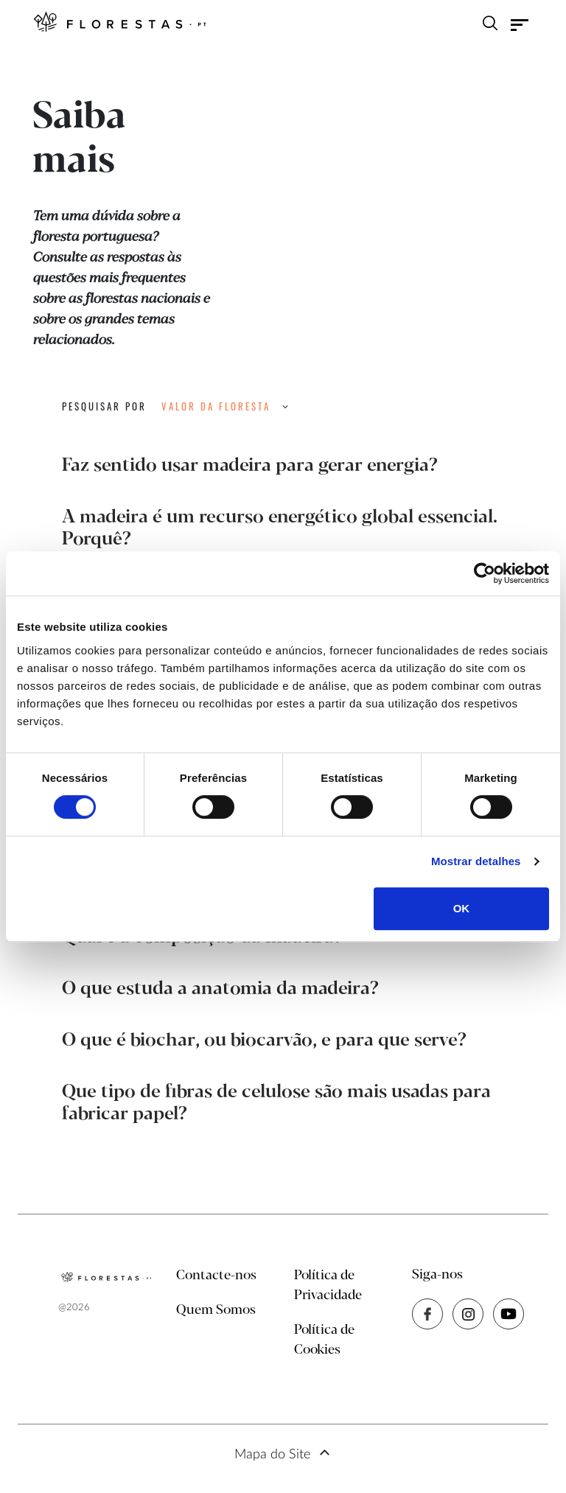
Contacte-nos (216, 1275)
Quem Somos (216, 1310)
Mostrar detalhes (476, 861)
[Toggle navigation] (519, 25)
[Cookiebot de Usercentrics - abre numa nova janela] (484, 573)
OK (461, 908)
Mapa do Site (272, 1454)
